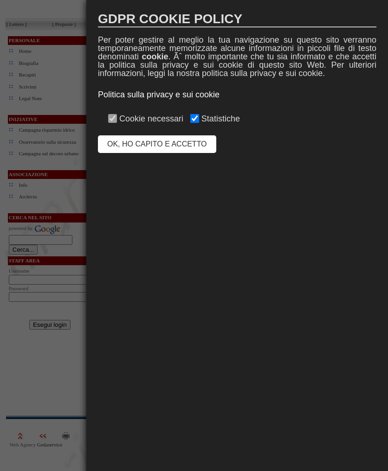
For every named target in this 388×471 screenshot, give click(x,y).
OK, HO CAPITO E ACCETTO (157, 144)
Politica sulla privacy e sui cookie (159, 94)
